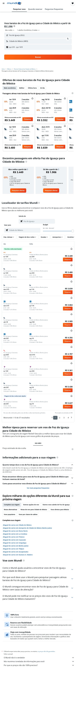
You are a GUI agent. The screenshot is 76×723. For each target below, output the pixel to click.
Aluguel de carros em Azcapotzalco (15, 552)
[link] (18, 190)
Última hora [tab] (32, 88)
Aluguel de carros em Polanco (14, 537)
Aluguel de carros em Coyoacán (14, 540)
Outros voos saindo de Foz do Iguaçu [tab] (56, 505)
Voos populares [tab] (9, 514)
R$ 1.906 (8, 26)
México (9, 69)
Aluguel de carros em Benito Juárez (15, 546)
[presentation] (14, 26)
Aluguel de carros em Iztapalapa (14, 543)
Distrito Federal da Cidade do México (25, 69)
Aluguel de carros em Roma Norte (15, 531)
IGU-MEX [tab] (38, 443)
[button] (3, 3)
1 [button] (55, 417)
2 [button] (59, 417)
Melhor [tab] (21, 88)
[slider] (72, 231)
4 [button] (68, 417)
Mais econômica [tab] (10, 88)
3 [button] (63, 417)
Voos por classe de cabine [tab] (28, 514)
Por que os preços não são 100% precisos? (39, 665)
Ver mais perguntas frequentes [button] (38, 488)
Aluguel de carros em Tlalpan (13, 549)
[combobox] (9, 30)
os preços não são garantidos (46, 651)
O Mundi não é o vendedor (39, 657)
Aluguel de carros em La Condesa (15, 534)
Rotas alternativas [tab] (10, 509)
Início (3, 69)
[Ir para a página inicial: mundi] (14, 3)
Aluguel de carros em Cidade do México (17, 525)
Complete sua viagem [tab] (12, 505)
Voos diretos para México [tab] (60, 509)
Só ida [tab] (42, 88)
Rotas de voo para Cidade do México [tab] (34, 509)
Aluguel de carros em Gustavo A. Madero (18, 555)
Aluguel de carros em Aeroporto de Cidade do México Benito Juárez (27, 528)
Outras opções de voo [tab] (31, 505)
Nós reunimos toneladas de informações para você (39, 661)
